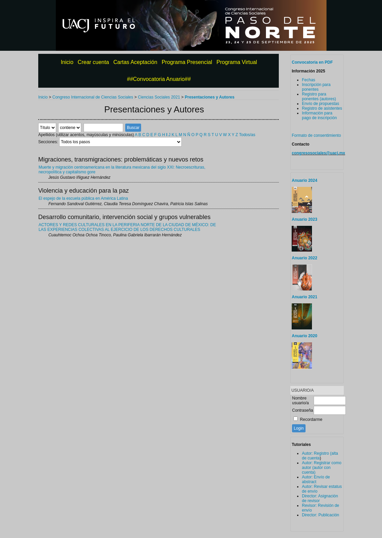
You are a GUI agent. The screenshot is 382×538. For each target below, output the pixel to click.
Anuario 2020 (304, 335)
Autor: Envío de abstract (316, 479)
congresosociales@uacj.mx (318, 153)
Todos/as (247, 134)
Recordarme (311, 419)
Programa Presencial (187, 62)
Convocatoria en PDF (312, 62)
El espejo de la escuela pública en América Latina (83, 198)
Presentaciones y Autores (209, 97)
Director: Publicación (320, 515)
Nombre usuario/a (300, 400)
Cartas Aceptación (135, 62)
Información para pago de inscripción (319, 115)
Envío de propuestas (320, 103)
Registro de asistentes (322, 108)
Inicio (67, 62)
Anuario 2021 (304, 297)
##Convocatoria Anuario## (159, 79)
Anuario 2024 (304, 180)
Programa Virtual (237, 62)
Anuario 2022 (304, 258)
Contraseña (302, 410)
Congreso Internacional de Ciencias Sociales (92, 97)
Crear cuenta (93, 62)
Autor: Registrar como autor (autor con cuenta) (321, 467)
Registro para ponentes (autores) (319, 96)
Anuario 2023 (304, 219)
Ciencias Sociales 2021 (159, 97)
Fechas (308, 80)
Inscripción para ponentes (316, 87)
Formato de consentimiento (316, 135)
